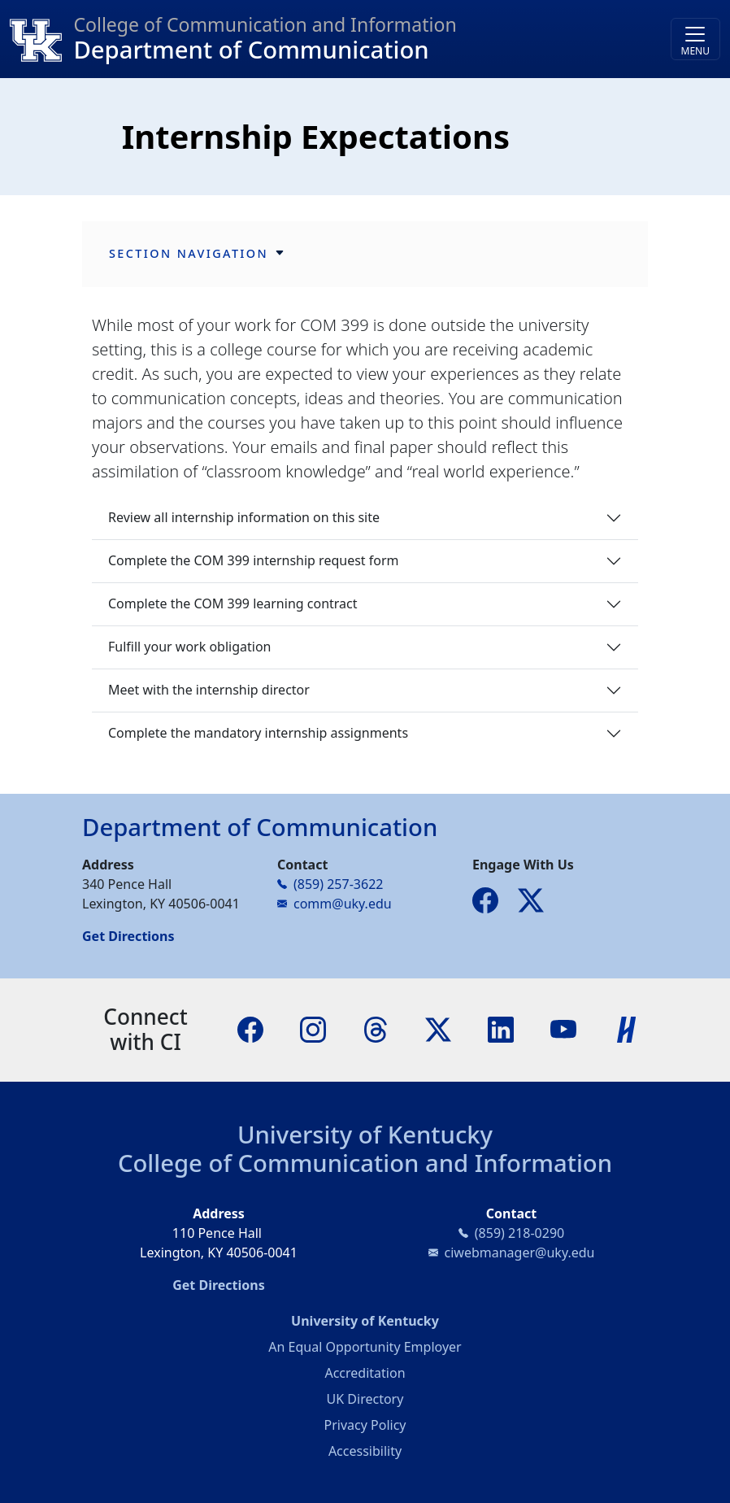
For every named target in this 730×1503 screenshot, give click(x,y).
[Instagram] (313, 1028)
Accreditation (364, 1373)
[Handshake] (627, 1028)
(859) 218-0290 (519, 1233)
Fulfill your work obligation (190, 647)
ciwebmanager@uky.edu (520, 1252)
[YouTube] (563, 1028)
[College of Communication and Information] (41, 39)
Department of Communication (250, 49)
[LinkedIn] (501, 1028)
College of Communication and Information (365, 1163)
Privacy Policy (365, 1425)
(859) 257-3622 (338, 884)
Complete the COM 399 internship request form (253, 560)
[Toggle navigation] (695, 39)
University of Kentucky (365, 1134)
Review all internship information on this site (244, 517)
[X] (438, 1028)
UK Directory (365, 1399)
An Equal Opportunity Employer (364, 1347)
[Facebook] (250, 1028)
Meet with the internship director (209, 690)
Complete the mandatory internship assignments (258, 733)
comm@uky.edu (342, 904)
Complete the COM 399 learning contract (233, 603)
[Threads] (376, 1028)
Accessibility (365, 1451)
